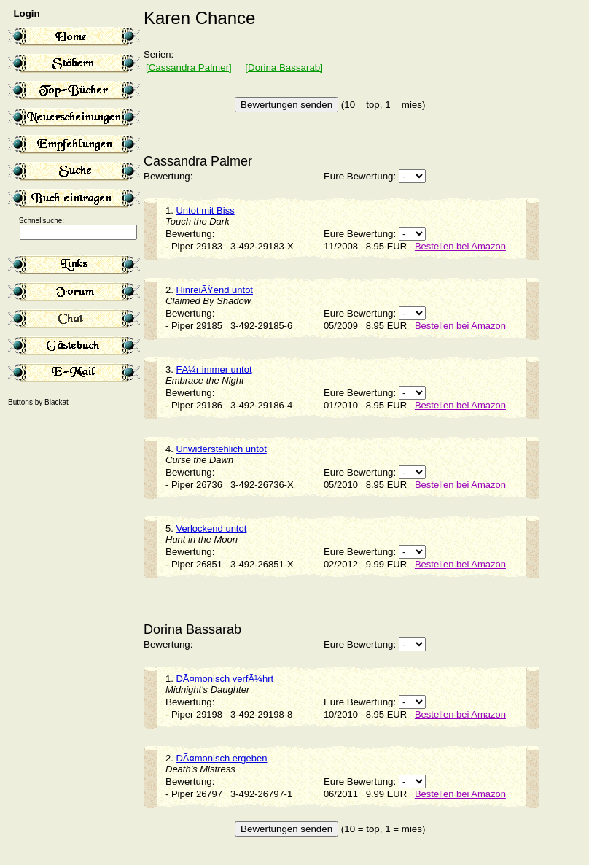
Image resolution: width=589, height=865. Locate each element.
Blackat (56, 402)
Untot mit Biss (205, 210)
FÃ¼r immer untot (213, 369)
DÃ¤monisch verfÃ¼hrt (224, 678)
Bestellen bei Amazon (460, 246)
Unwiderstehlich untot (221, 448)
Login (26, 13)
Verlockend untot (211, 528)
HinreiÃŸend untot (214, 289)
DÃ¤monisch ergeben (221, 758)
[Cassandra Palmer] (189, 67)
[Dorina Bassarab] (284, 67)
